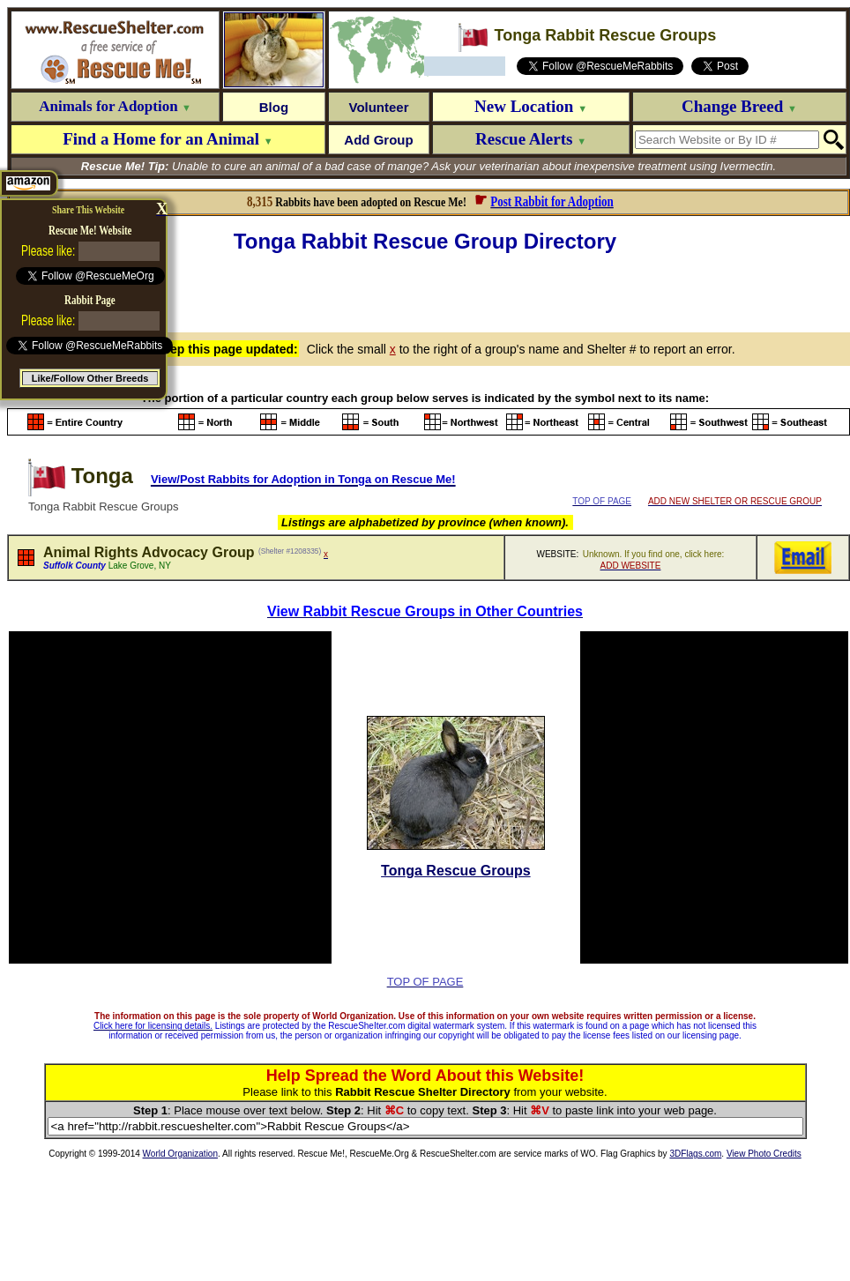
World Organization (180, 1153)
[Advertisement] (429, 290)
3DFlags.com (695, 1153)
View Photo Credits (764, 1153)
